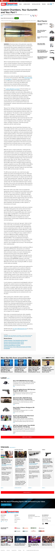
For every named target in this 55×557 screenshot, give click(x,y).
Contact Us (2, 516)
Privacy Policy (3, 550)
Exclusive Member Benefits (46, 518)
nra (31, 335)
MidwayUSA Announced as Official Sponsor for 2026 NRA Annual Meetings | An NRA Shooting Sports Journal (7, 369)
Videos (43, 449)
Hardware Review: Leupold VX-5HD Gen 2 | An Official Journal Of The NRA (34, 460)
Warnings (19, 550)
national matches (27, 335)
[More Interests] (15, 447)
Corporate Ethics (14, 550)
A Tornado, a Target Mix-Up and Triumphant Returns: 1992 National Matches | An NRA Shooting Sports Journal (20, 483)
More (8, 378)
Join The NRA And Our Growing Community (20, 544)
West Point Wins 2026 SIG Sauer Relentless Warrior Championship (22, 398)
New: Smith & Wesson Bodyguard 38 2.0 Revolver (23, 408)
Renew (14, 0)
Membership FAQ (45, 519)
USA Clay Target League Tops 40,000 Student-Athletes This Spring (24, 426)
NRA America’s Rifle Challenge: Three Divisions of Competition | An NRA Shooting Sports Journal (48, 369)
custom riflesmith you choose (12, 89)
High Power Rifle (28, 78)
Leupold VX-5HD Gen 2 (33, 464)
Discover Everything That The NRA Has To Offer (33, 545)
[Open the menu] (51, 4)
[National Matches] (21, 487)
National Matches (36, 4)
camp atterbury (11, 336)
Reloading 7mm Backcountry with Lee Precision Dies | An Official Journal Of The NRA (7, 461)
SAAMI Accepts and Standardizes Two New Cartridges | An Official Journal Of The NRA (6, 478)
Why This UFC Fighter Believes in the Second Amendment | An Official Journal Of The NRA (47, 476)
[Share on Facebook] (31, 15)
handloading (6, 335)
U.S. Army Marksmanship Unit (20, 329)
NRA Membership (45, 516)
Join (11, 0)
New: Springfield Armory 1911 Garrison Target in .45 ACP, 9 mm (24, 390)
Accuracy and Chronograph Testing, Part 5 (14, 342)
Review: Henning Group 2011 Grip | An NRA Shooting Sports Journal (34, 472)
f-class (22, 335)
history (16, 466)
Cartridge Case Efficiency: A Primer (12, 345)
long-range (19, 335)
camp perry (6, 336)
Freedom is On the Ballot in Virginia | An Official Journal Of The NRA (48, 466)
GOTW (49, 463)
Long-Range (9, 79)
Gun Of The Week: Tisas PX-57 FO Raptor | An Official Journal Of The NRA (48, 460)
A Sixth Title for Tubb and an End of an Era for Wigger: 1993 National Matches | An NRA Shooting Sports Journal (34, 369)
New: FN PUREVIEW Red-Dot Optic (23, 381)
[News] (3, 487)
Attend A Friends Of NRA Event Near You (47, 544)
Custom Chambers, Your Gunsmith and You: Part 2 (15, 340)
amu (9, 335)
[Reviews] (31, 487)
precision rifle (22, 336)
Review (37, 463)
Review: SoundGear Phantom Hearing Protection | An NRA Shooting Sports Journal (34, 467)
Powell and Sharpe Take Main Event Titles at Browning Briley (23, 416)
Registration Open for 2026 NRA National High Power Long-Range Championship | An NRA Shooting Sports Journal (20, 476)
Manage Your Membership (46, 521)
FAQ (23, 550)
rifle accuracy (16, 336)
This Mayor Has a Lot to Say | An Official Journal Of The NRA (48, 471)
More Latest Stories (31, 437)
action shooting (28, 336)
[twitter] (34, 15)
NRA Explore (30, 518)
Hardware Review (32, 463)
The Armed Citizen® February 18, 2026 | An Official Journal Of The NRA (7, 468)
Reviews (44, 4)
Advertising (3, 518)
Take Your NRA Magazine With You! (5, 544)
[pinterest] (36, 15)
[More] (9, 378)
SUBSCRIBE (6, 504)
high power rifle (14, 335)
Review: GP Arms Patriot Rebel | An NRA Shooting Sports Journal (33, 476)
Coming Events (26, 4)
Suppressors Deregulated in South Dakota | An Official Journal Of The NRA (6, 473)
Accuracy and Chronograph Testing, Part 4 (14, 343)
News (20, 4)
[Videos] (45, 487)
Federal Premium (7, 464)
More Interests (12, 447)
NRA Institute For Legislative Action (34, 516)
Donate (17, 0)
